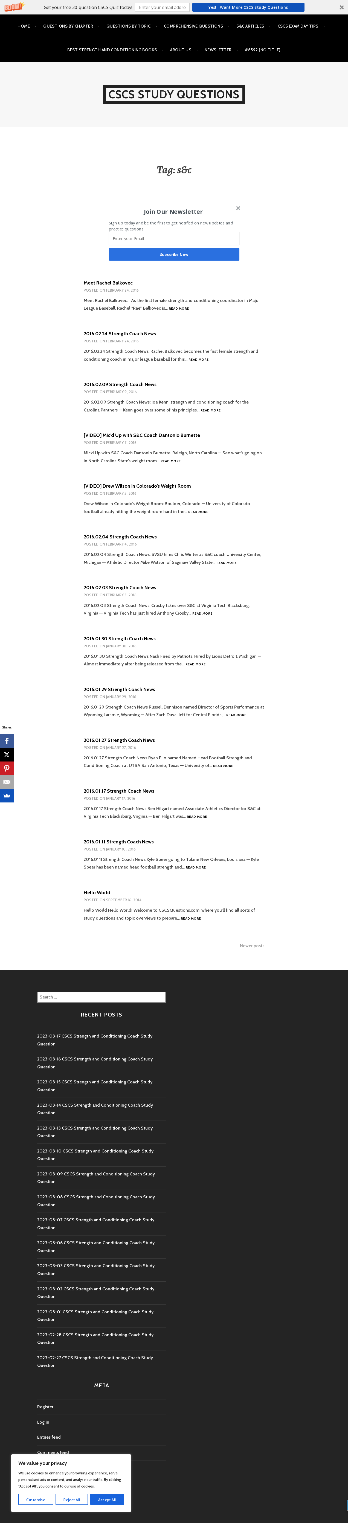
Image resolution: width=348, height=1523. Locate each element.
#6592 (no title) (262, 50)
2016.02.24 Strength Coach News (120, 334)
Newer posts (252, 945)
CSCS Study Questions (174, 94)
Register (45, 1406)
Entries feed (49, 1437)
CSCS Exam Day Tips (298, 26)
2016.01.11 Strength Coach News (119, 842)
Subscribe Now (174, 254)
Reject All (71, 1499)
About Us (180, 50)
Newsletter (218, 50)
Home (24, 26)
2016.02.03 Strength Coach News (120, 588)
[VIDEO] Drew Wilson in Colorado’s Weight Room (137, 486)
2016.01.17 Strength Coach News (119, 791)
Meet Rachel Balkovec (108, 283)
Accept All (107, 1499)
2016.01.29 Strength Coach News (119, 689)
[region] (71, 1483)
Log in (43, 1422)
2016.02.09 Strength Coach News (120, 384)
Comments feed (53, 1452)
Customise (35, 1499)
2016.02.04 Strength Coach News (120, 537)
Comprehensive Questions (193, 26)
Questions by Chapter (68, 26)
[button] (174, 7)
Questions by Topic (128, 26)
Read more (179, 308)
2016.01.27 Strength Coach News (119, 740)
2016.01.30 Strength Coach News (120, 639)
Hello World (97, 893)
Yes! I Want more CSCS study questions (248, 7)
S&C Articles (250, 26)
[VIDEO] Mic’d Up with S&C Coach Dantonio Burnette (142, 435)
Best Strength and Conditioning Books (112, 50)
